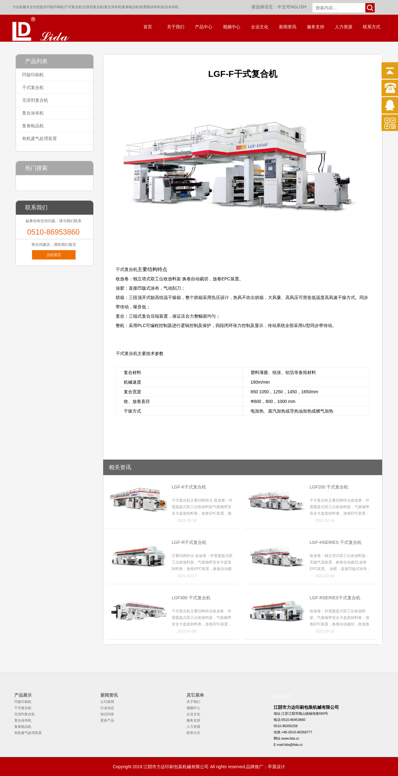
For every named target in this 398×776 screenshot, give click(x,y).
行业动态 (107, 708)
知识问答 (107, 714)
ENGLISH (296, 6)
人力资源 (343, 27)
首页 (147, 27)
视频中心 (231, 27)
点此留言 (53, 255)
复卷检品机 (130, 7)
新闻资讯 (287, 27)
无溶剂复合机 (93, 7)
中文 (281, 6)
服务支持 (315, 27)
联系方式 (371, 27)
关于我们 (175, 27)
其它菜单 (195, 695)
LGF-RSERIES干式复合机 (335, 597)
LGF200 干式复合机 (329, 486)
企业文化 (259, 27)
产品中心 (203, 27)
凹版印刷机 (55, 7)
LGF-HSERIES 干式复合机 (336, 542)
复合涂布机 (112, 7)
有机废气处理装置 (39, 138)
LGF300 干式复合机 (191, 597)
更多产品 (107, 720)
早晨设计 (276, 766)
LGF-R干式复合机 (189, 542)
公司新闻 (107, 702)
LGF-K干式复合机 (189, 486)
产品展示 (23, 695)
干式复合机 (73, 7)
